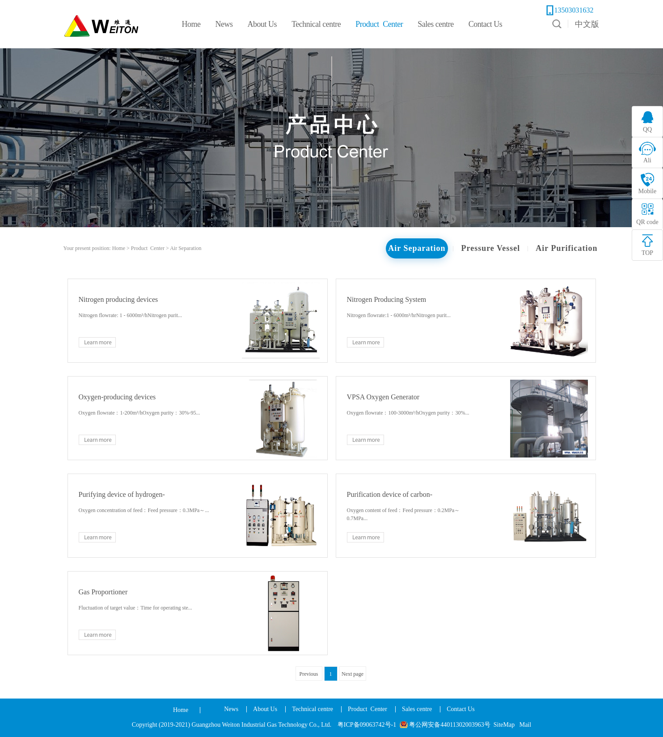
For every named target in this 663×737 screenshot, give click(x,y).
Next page (352, 674)
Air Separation (185, 248)
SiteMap (504, 724)
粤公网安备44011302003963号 (449, 724)
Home (180, 710)
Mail (525, 724)
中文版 (587, 24)
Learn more (97, 342)
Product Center (148, 248)
